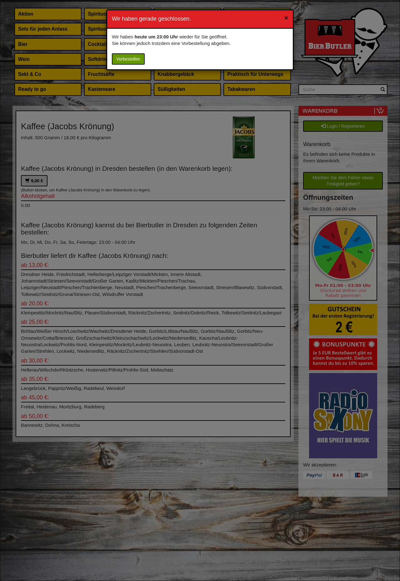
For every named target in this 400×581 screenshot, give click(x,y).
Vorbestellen (128, 59)
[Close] (286, 17)
